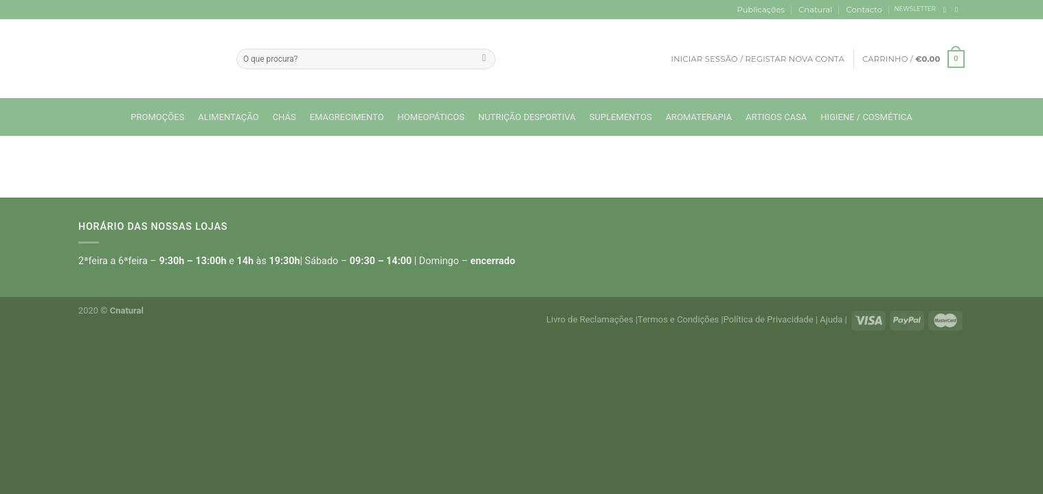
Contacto (864, 9)
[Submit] (484, 59)
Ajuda (831, 319)
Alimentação (228, 117)
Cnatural (815, 9)
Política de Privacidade (769, 319)
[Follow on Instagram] (959, 9)
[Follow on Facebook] (947, 9)
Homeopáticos (431, 117)
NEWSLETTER (915, 8)
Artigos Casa (776, 117)
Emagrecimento (347, 117)
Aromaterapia (699, 117)
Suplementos (621, 117)
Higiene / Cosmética (866, 117)
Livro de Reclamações (589, 319)
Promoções (157, 117)
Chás (284, 117)
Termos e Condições (678, 319)
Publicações (761, 9)
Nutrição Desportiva (527, 117)
